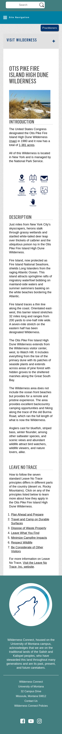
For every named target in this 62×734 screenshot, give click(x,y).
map (13, 141)
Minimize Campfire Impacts (29, 537)
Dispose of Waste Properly (28, 528)
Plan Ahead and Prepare (27, 514)
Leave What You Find (25, 533)
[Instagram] (39, 721)
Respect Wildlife (21, 542)
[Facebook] (22, 721)
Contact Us (31, 701)
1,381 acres (26, 145)
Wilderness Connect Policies (31, 705)
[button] (31, 17)
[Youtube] (31, 721)
